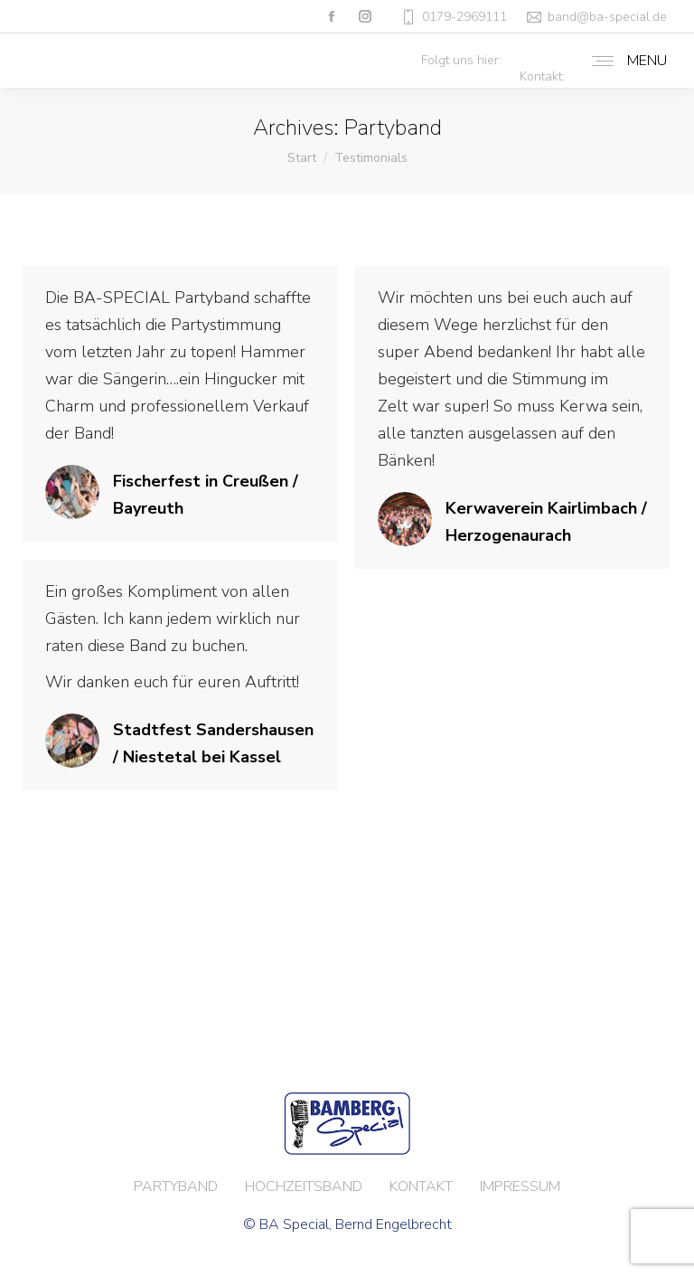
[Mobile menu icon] (625, 61)
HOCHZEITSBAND (303, 1186)
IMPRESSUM (520, 1186)
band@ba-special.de (607, 16)
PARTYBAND (176, 1186)
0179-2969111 (453, 17)
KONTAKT (421, 1186)
